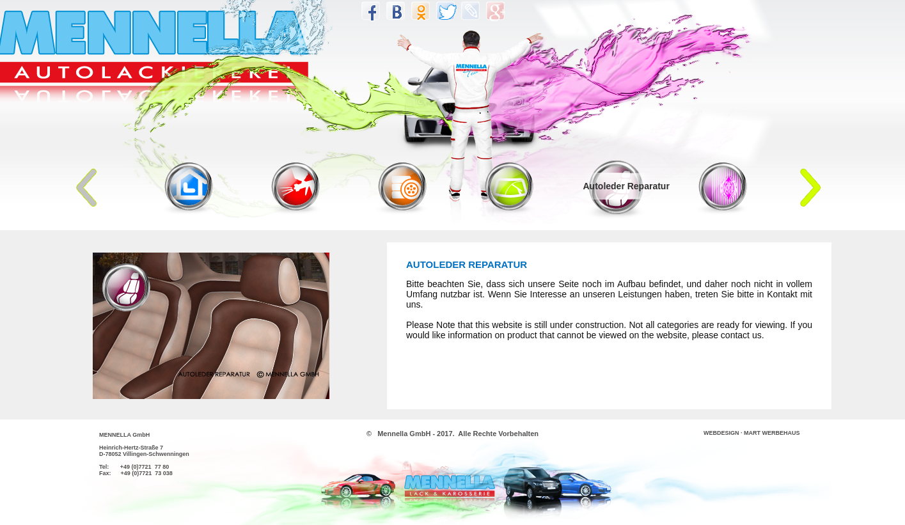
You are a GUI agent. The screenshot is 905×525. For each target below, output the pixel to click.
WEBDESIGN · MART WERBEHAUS (752, 433)
